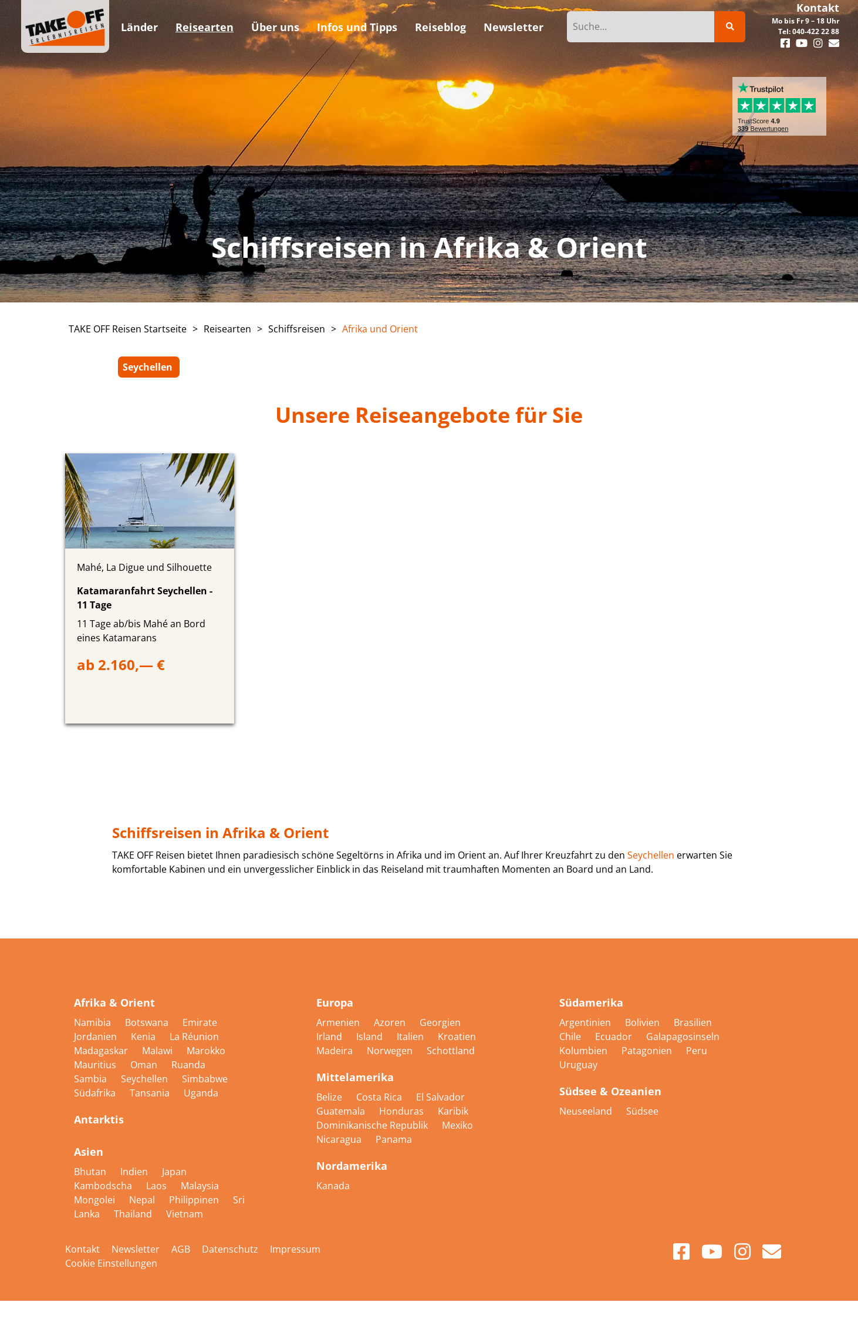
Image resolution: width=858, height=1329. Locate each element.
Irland (330, 1036)
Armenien (339, 1022)
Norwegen (391, 1050)
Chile (571, 1036)
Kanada (333, 1185)
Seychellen (148, 367)
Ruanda (188, 1064)
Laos (157, 1185)
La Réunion (194, 1036)
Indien (135, 1171)
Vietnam (184, 1213)
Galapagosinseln (682, 1036)
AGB (180, 1249)
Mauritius (96, 1064)
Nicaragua (340, 1139)
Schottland (451, 1050)
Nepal (143, 1199)
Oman (145, 1064)
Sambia (91, 1078)
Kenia (144, 1036)
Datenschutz (230, 1249)
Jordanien (96, 1036)
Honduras (402, 1111)
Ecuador (614, 1036)
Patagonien (647, 1050)
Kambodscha (104, 1185)
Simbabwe (205, 1078)
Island (370, 1036)
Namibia (93, 1022)
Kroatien (457, 1036)
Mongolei (95, 1199)
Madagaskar (102, 1050)
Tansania (151, 1092)
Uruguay (578, 1064)
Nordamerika (351, 1166)
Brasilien (693, 1022)
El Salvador (440, 1097)
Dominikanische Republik (373, 1125)
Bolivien (643, 1022)
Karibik (453, 1111)
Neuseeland (586, 1111)
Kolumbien (584, 1050)
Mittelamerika (355, 1077)
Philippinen (195, 1199)
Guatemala (341, 1111)
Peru (696, 1050)
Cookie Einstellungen (111, 1263)
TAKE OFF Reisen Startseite (128, 328)
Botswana (148, 1022)
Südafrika (96, 1092)
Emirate (200, 1022)
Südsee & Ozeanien (610, 1091)
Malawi (158, 1050)
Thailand (134, 1213)
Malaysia (200, 1185)
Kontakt (817, 8)
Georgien (440, 1022)
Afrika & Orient (114, 1002)
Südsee (642, 1111)
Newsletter (136, 1249)
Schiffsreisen (296, 328)
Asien (88, 1152)
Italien (411, 1036)
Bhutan (91, 1171)
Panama (394, 1139)
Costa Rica (380, 1097)
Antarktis (99, 1119)
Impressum (295, 1249)
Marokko (206, 1050)
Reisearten (227, 328)
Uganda (201, 1092)
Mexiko (457, 1125)
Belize (330, 1097)
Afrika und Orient (380, 328)
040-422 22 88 (815, 31)
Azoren (391, 1022)
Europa (334, 1002)
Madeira (335, 1050)
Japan (174, 1171)
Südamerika (591, 1002)
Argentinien (586, 1022)
